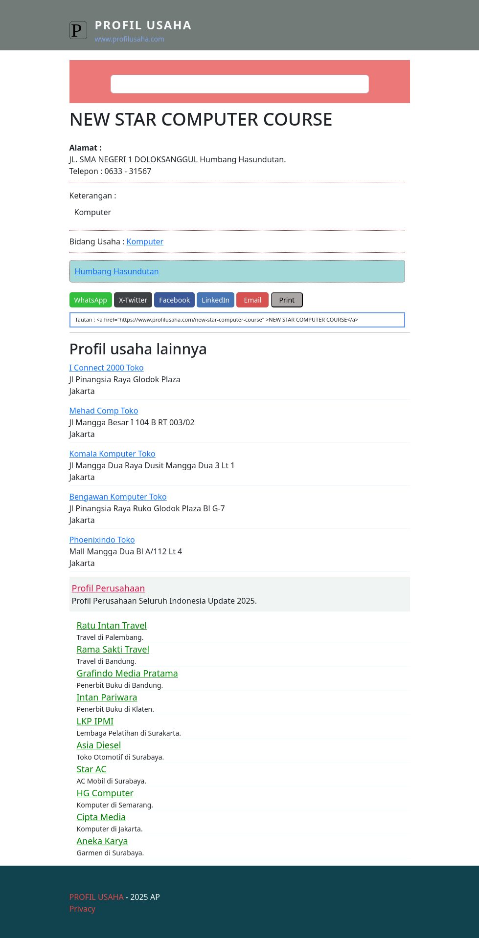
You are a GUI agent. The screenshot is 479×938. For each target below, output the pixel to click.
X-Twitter (133, 300)
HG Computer (105, 793)
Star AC (92, 769)
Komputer (145, 241)
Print (287, 300)
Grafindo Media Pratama (127, 673)
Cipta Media (101, 817)
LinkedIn (215, 300)
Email (252, 300)
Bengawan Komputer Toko (118, 496)
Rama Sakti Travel (113, 649)
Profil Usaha (143, 25)
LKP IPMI (95, 721)
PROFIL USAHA (96, 897)
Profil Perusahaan (108, 588)
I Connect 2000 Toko (106, 367)
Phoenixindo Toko (102, 539)
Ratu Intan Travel (112, 625)
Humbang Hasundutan (117, 271)
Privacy (82, 908)
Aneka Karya (102, 841)
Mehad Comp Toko (103, 410)
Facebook (174, 300)
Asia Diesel (99, 745)
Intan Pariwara (107, 697)
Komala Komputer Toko (112, 453)
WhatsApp (90, 300)
